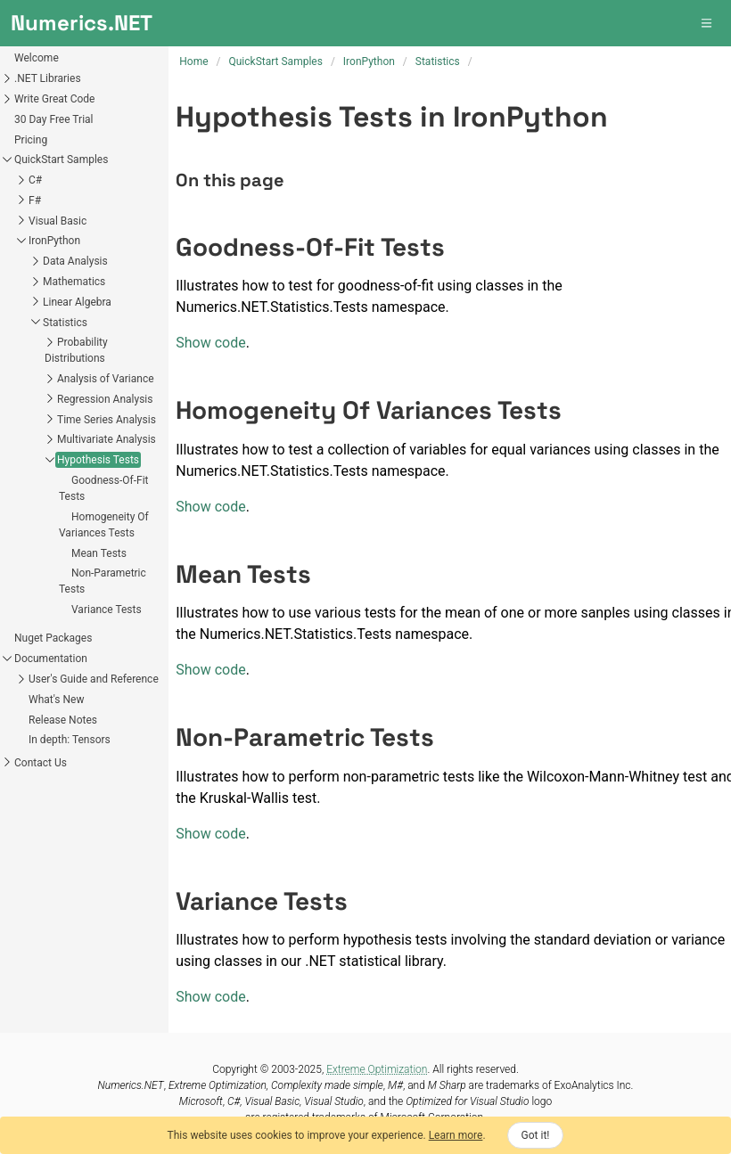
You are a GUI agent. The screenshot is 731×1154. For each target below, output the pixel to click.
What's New (56, 699)
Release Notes (63, 720)
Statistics (65, 322)
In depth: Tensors (70, 739)
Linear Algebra (77, 302)
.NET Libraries (47, 78)
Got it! (536, 1135)
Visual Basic (57, 221)
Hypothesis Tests (98, 460)
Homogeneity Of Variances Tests (104, 525)
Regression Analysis (104, 399)
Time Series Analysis (106, 419)
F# (35, 200)
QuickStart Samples (61, 159)
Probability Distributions (76, 350)
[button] (708, 23)
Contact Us (40, 763)
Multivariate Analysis (106, 439)
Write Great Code (54, 99)
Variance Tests (106, 609)
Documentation (50, 658)
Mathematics (74, 281)
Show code (210, 342)
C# (35, 180)
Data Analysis (75, 261)
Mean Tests (99, 553)
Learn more (456, 1135)
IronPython (54, 240)
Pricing (30, 140)
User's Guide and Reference (94, 679)
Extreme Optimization (376, 1069)
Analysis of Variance (105, 378)
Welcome (36, 58)
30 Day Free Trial (54, 119)
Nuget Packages (53, 638)
